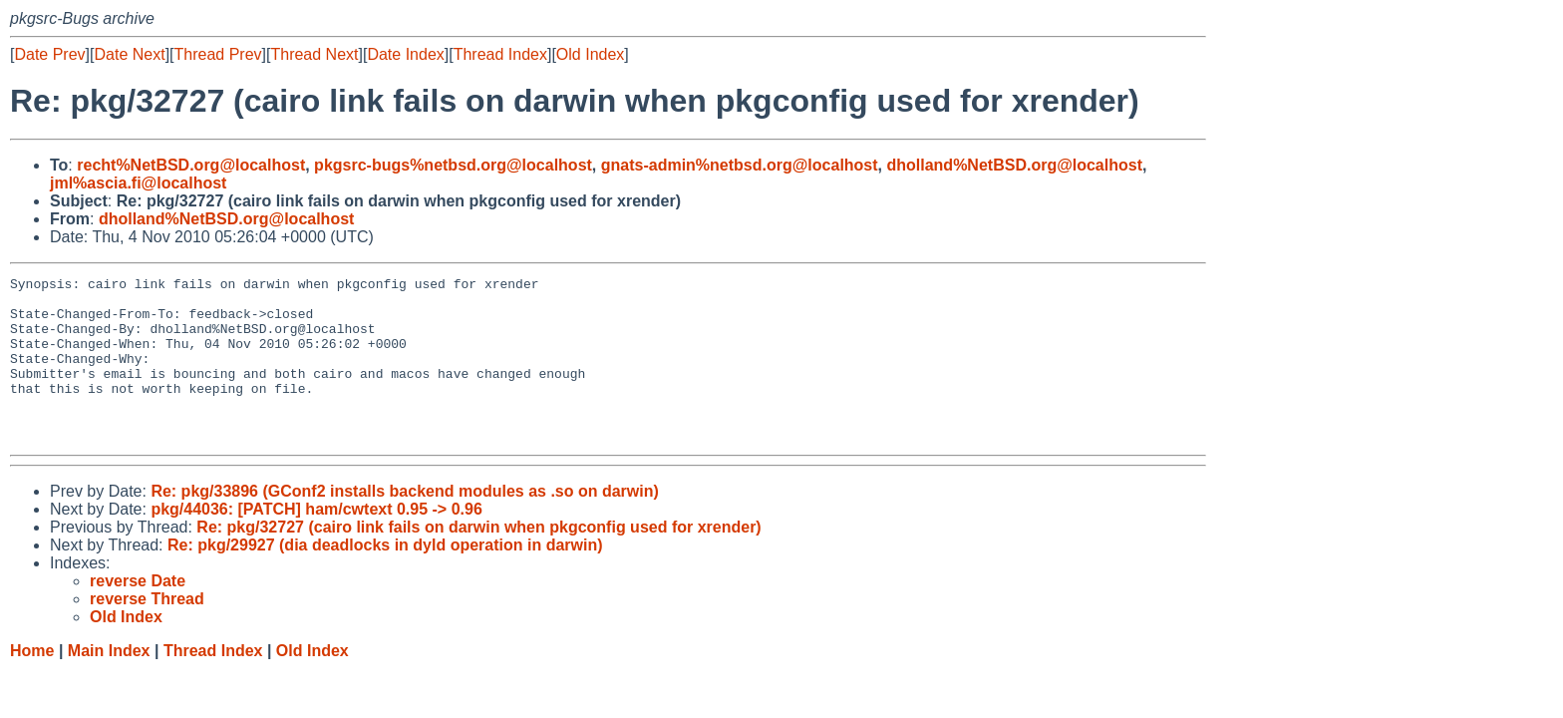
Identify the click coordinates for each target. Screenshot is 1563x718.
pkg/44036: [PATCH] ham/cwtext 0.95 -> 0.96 (316, 542)
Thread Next (314, 54)
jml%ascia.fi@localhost (138, 183)
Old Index (590, 54)
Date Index (405, 54)
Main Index (109, 683)
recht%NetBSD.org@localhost (191, 165)
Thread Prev (218, 54)
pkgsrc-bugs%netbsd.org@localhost (453, 165)
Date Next (129, 54)
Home (32, 683)
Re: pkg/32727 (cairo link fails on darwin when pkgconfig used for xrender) (478, 559)
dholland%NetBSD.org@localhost (1014, 165)
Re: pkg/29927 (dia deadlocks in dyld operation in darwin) (385, 577)
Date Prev (49, 54)
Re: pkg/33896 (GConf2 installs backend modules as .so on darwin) (404, 524)
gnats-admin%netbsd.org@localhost (739, 165)
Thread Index (500, 54)
